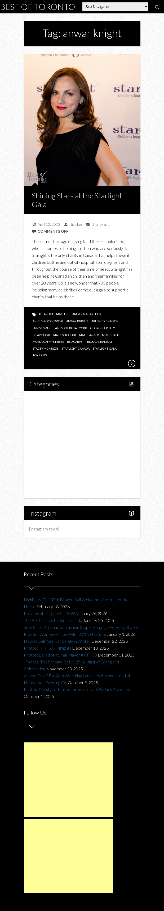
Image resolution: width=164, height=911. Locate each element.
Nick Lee (76, 224)
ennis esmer (42, 328)
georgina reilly (102, 328)
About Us (43, 489)
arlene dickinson (104, 321)
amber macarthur (86, 314)
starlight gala (105, 348)
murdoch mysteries (48, 341)
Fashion (42, 453)
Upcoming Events (51, 471)
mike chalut (111, 335)
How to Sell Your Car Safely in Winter (57, 640)
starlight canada (75, 348)
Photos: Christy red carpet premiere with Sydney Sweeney (77, 689)
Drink (45, 444)
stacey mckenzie (45, 348)
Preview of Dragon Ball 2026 (50, 613)
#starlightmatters (54, 314)
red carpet (75, 341)
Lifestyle (43, 408)
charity (97, 224)
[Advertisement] (68, 779)
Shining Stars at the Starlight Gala (77, 200)
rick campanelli (99, 341)
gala (107, 224)
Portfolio (43, 480)
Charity (41, 462)
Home (41, 399)
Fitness (47, 417)
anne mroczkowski (48, 321)
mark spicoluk (64, 335)
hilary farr (41, 335)
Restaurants (51, 435)
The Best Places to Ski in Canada (53, 620)
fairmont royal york (70, 328)
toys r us (40, 355)
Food (40, 426)
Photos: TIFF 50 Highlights (47, 647)
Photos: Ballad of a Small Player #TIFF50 (60, 654)
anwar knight (77, 321)
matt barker (89, 335)
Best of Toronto (37, 6)
